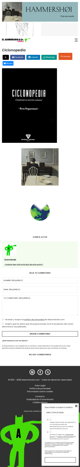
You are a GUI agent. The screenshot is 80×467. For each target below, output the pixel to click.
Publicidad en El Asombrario (40, 399)
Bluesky (8, 63)
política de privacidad (34, 319)
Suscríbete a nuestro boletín (59, 407)
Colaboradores (40, 402)
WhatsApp (50, 57)
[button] (16, 40)
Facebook (18, 57)
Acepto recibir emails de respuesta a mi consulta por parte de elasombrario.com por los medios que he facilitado (63, 425)
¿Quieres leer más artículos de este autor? (23, 264)
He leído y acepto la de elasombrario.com (33, 319)
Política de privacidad (40, 388)
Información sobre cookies (40, 391)
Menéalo (65, 56)
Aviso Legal (40, 385)
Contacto (40, 396)
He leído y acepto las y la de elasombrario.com (63, 437)
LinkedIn (34, 57)
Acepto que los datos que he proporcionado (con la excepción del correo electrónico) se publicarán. (37, 325)
